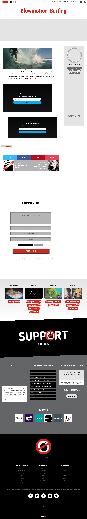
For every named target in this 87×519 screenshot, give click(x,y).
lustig (22, 480)
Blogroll (10, 489)
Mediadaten (41, 489)
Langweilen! (72, 396)
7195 (45, 458)
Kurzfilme (22, 477)
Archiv (17, 489)
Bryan (34, 78)
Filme (22, 475)
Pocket (52, 157)
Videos (43, 482)
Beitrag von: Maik (74, 64)
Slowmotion (76, 70)
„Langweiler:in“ (67, 374)
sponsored (49, 489)
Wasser (77, 72)
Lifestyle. (74, 2)
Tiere (65, 480)
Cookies (73, 489)
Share (23, 157)
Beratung (56, 489)
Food (65, 468)
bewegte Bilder (71, 67)
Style (69, 70)
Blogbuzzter (8, 146)
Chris (31, 78)
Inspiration (43, 465)
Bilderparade (22, 468)
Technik (65, 478)
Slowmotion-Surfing (44, 10)
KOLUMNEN (72, 285)
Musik (65, 472)
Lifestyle (65, 465)
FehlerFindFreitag (22, 470)
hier (18, 259)
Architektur (43, 470)
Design (43, 475)
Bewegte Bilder (43, 473)
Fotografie (43, 477)
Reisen (64, 473)
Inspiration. (66, 2)
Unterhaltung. (56, 2)
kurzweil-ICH (43, 478)
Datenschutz (65, 489)
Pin (38, 157)
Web (65, 482)
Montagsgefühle (22, 472)
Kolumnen (65, 470)
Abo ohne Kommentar (39, 245)
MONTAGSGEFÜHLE (14, 285)
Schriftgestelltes (43, 480)
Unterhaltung (22, 465)
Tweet (9, 157)
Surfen (71, 72)
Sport (79, 67)
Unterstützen (25, 489)
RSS (78, 489)
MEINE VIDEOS (53, 285)
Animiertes (43, 468)
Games (22, 478)
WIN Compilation (22, 482)
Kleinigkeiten (22, 473)
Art (43, 472)
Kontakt (33, 489)
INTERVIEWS (34, 285)
